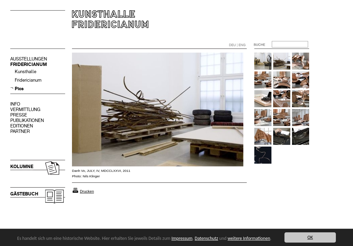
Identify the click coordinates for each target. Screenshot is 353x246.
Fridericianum (28, 80)
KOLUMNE (21, 166)
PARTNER (20, 131)
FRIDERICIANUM (28, 64)
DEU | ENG (237, 45)
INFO (15, 104)
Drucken (87, 191)
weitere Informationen (249, 238)
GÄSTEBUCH (24, 193)
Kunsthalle (25, 71)
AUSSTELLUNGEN (28, 59)
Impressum (181, 238)
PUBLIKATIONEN (27, 120)
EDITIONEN (21, 125)
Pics (19, 88)
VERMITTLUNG (25, 109)
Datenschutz (206, 238)
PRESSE (18, 115)
